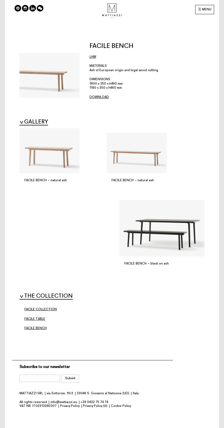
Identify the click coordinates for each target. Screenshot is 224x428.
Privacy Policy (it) (95, 406)
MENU (206, 9)
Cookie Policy (121, 406)
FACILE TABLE (34, 319)
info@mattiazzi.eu (64, 402)
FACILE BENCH (35, 328)
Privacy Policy (70, 406)
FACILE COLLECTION (40, 309)
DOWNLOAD (99, 97)
